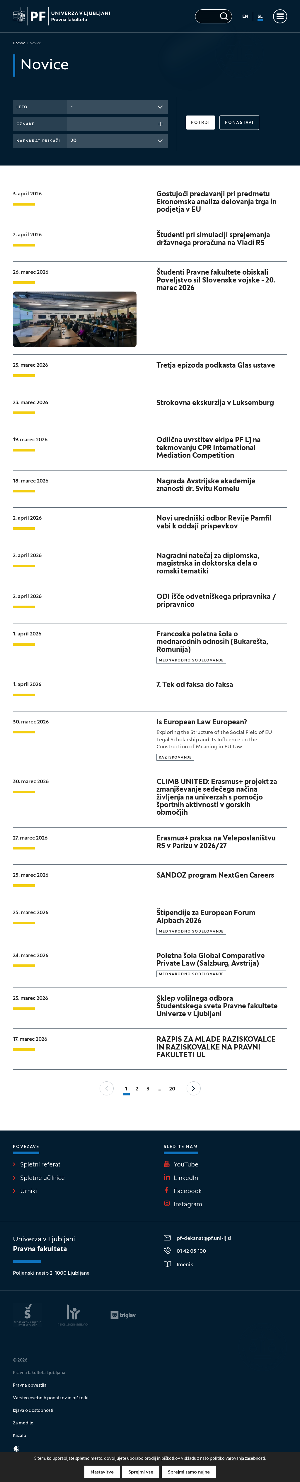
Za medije (23, 1423)
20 (172, 1089)
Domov (19, 43)
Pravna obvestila (30, 1385)
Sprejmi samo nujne (189, 1472)
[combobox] (117, 107)
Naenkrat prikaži (38, 141)
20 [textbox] (73, 140)
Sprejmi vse (140, 1472)
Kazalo (19, 1436)
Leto (22, 107)
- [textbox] (72, 106)
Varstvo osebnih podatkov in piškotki (50, 1398)
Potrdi (200, 123)
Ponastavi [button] (239, 123)
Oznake (25, 124)
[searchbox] (72, 123)
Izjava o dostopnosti (33, 1411)
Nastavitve (102, 1472)
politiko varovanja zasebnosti (237, 1459)
